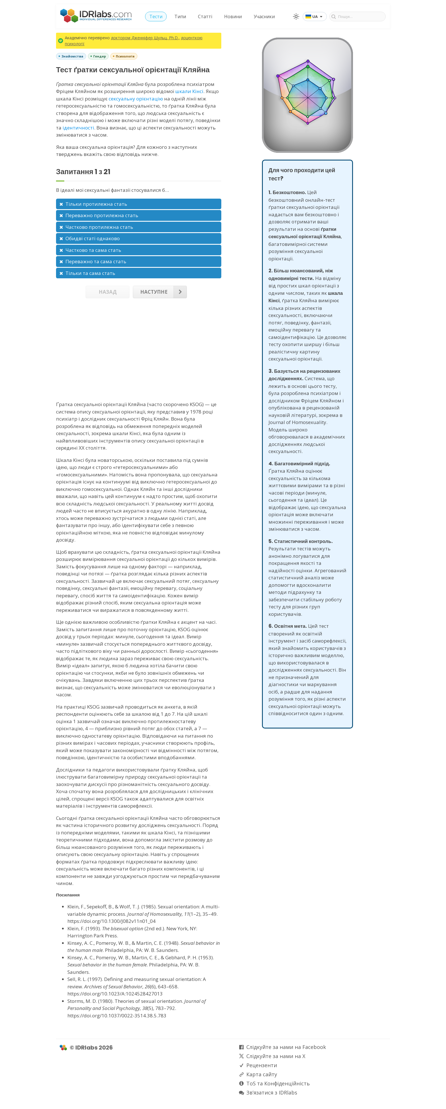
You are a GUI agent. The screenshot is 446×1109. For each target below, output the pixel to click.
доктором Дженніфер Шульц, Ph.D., (145, 37)
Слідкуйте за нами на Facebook (286, 1047)
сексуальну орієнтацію (136, 98)
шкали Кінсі (189, 91)
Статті (205, 16)
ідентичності (78, 127)
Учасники (264, 16)
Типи (180, 16)
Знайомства (72, 56)
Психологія (125, 56)
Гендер (99, 56)
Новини (233, 16)
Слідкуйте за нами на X (275, 1056)
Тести (155, 16)
